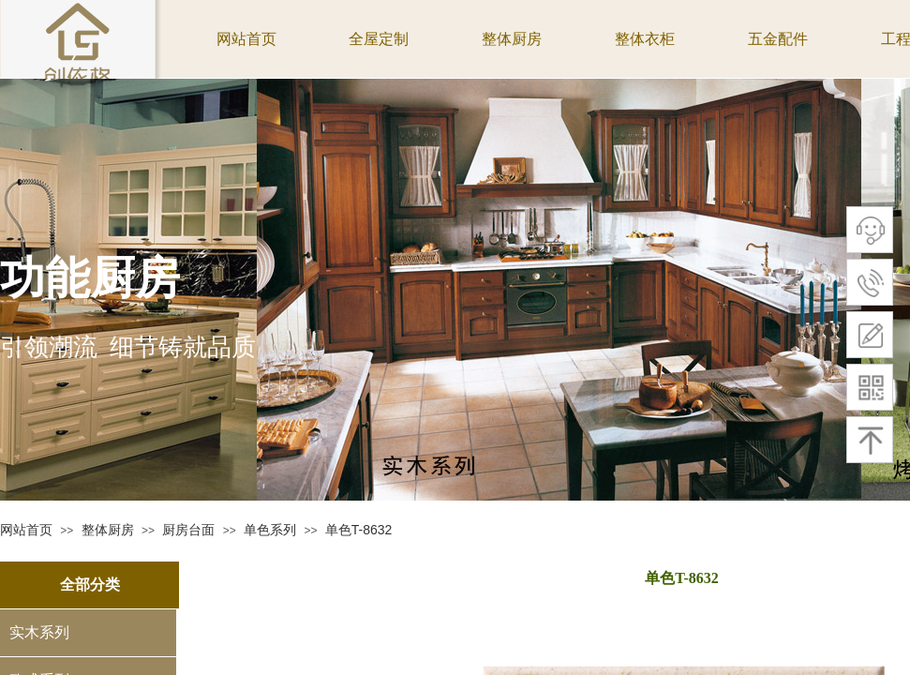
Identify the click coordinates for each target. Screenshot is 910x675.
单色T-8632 (359, 529)
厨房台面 (188, 529)
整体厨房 (108, 529)
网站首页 (26, 529)
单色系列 (270, 529)
